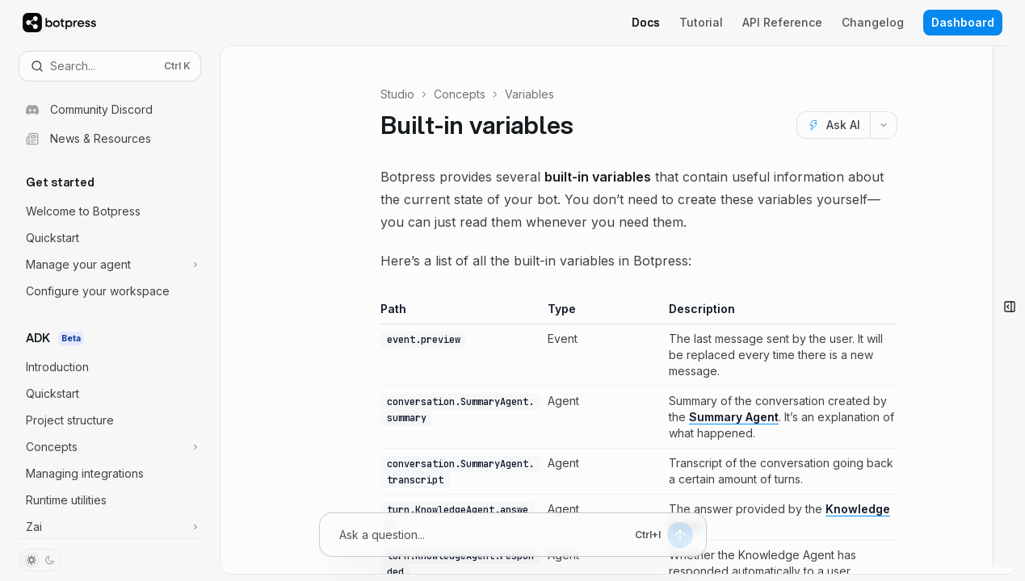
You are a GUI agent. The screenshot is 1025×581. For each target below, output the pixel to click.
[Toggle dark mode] (40, 560)
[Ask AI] (833, 125)
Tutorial (701, 22)
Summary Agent (733, 417)
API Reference (782, 22)
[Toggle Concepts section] (110, 447)
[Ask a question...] (483, 534)
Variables (529, 94)
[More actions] (883, 125)
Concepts (459, 94)
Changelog (873, 22)
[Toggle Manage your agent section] (110, 265)
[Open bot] (1009, 306)
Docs (646, 22)
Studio (397, 94)
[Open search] (109, 66)
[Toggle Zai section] (110, 527)
